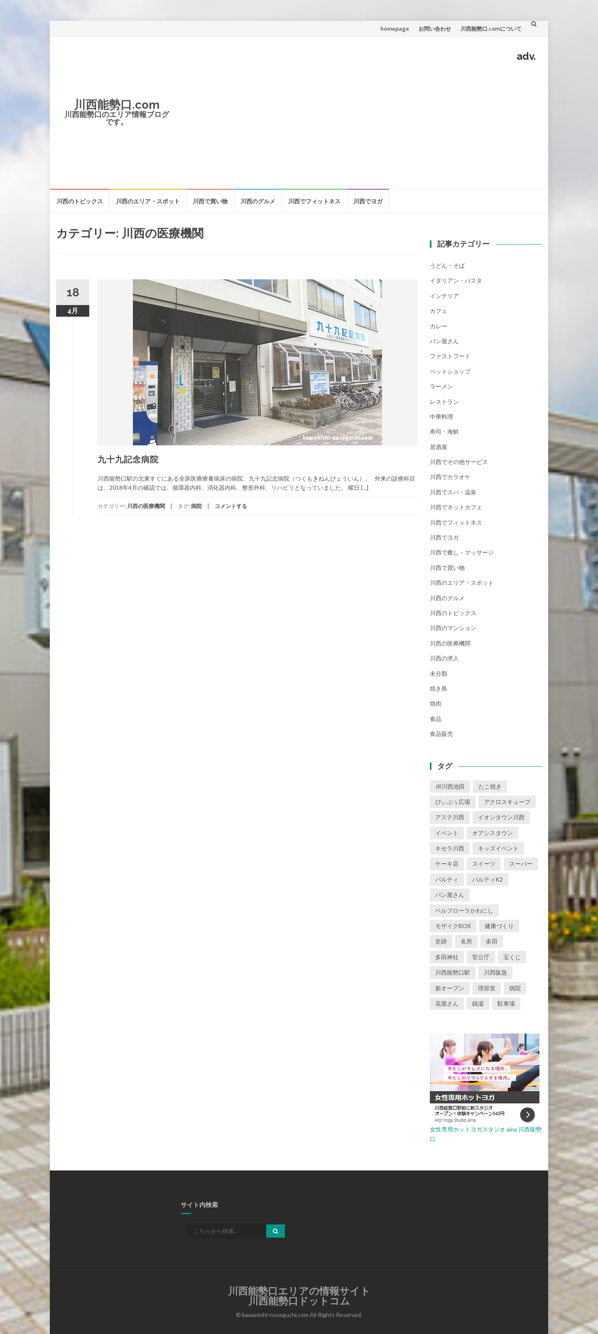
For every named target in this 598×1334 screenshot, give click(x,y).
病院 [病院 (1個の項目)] (515, 988)
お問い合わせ (435, 28)
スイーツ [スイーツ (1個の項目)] (483, 863)
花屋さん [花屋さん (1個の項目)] (446, 1003)
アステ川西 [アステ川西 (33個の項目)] (449, 817)
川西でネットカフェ (456, 507)
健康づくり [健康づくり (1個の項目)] (499, 925)
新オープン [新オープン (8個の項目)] (449, 988)
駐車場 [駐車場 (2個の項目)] (506, 1003)
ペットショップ (450, 371)
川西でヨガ (367, 201)
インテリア (444, 295)
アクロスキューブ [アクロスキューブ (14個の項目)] (507, 801)
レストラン (444, 401)
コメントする (231, 506)
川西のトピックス (79, 201)
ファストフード (450, 355)
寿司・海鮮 (444, 431)
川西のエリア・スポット (148, 201)
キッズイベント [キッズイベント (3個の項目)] (498, 848)
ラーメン (441, 386)
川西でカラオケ (450, 476)
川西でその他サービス (459, 461)
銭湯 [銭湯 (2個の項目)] (478, 1003)
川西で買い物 (210, 201)
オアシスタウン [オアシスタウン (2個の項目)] (492, 832)
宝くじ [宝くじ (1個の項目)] (512, 956)
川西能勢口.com (116, 105)
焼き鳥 (438, 688)
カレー (438, 326)
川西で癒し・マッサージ (462, 552)
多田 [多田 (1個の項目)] (492, 941)
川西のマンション (453, 627)
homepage (394, 28)
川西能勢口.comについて (491, 28)
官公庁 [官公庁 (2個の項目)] (481, 956)
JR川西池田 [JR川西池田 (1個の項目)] (450, 786)
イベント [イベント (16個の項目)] (446, 832)
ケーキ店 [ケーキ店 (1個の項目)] (446, 863)
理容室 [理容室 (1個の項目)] (486, 988)
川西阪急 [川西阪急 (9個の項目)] (495, 972)
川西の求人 (444, 658)
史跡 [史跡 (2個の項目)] (441, 941)
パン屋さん (444, 340)
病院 (196, 506)
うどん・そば (447, 265)
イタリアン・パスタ (456, 280)
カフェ (438, 310)
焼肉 (435, 703)
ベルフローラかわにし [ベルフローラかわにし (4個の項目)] (464, 910)
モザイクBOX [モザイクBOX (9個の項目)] (453, 925)
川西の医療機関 (146, 506)
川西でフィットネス (314, 201)
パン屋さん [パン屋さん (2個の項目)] (449, 894)
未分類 (438, 673)
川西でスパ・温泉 (453, 492)
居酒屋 (438, 446)
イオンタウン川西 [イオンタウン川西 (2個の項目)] (501, 817)
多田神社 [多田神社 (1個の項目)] (446, 956)
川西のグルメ (257, 201)
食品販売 (441, 733)
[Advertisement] (360, 124)
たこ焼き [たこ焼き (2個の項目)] (490, 786)
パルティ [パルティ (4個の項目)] (446, 879)
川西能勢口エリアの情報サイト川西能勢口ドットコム (299, 1296)
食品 (435, 718)
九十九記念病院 (128, 459)
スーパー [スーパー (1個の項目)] (520, 863)
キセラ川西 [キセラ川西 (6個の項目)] (449, 848)
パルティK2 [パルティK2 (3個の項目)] (487, 879)
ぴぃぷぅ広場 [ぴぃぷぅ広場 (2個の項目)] (452, 801)
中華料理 (441, 416)
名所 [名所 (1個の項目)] (466, 941)
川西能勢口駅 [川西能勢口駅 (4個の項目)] (452, 972)
